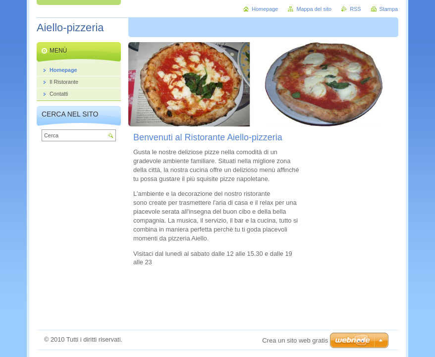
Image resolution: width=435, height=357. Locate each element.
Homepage (265, 9)
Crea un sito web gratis (295, 340)
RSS (355, 9)
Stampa (389, 9)
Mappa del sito (313, 9)
